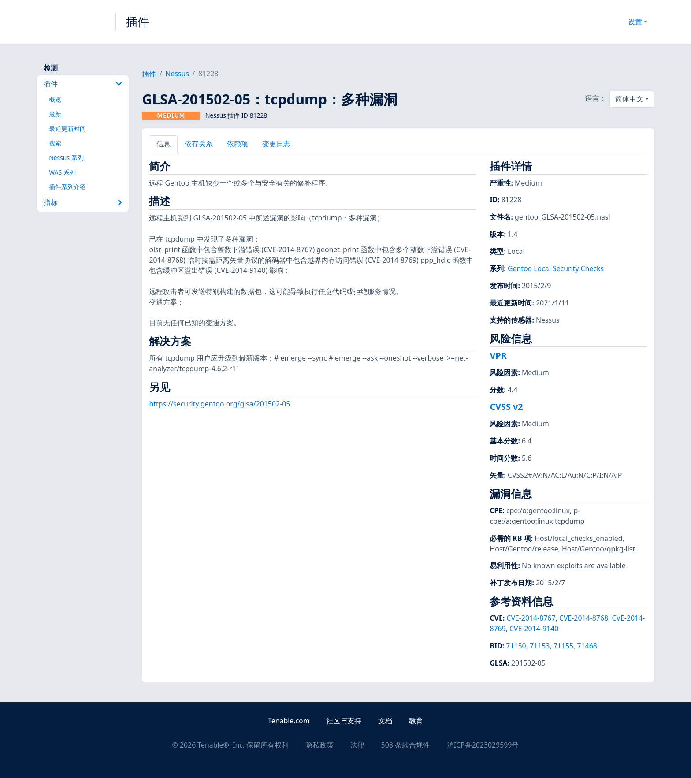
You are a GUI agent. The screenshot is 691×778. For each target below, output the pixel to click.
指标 (83, 202)
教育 (416, 721)
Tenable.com (288, 721)
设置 (635, 21)
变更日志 (276, 144)
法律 (357, 745)
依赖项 (237, 144)
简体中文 (629, 99)
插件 (137, 22)
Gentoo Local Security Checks (556, 268)
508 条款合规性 (405, 745)
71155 (563, 646)
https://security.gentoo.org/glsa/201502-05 (219, 404)
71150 (516, 646)
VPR (498, 355)
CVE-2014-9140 (533, 628)
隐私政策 (319, 745)
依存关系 (199, 144)
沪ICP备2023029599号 (483, 745)
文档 (385, 721)
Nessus (177, 73)
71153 (540, 646)
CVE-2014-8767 (530, 618)
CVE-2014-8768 (583, 618)
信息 (163, 144)
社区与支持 (343, 721)
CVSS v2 (506, 407)
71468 (587, 646)
